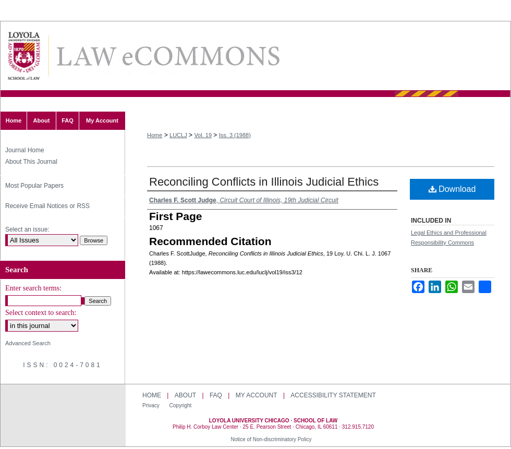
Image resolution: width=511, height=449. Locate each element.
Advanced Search (28, 343)
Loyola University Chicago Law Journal (167, 56)
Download (452, 189)
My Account (256, 395)
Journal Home (24, 150)
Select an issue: (27, 229)
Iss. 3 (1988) (235, 135)
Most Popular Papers (34, 185)
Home (154, 135)
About (185, 395)
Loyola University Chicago (477, 416)
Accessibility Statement (332, 395)
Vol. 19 (203, 135)
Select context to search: (40, 313)
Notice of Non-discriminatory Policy (270, 439)
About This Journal (31, 161)
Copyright (180, 405)
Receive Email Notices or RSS (47, 206)
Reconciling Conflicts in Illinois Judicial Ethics (264, 181)
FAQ (216, 395)
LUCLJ (178, 135)
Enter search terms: (33, 288)
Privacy (151, 405)
